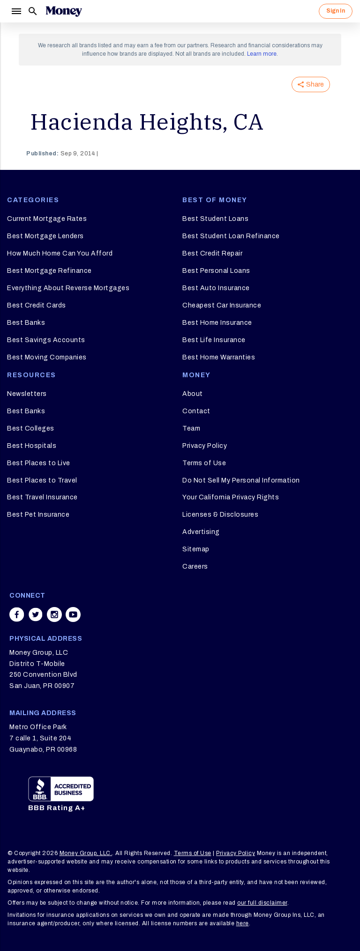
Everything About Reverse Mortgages (68, 288)
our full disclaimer (262, 903)
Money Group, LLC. (86, 853)
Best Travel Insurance (42, 497)
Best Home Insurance (217, 322)
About (192, 393)
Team (191, 428)
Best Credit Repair (212, 253)
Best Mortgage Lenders (45, 236)
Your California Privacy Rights (230, 497)
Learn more (262, 54)
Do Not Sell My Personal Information (241, 480)
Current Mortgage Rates (47, 218)
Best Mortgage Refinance (49, 270)
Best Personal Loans (216, 270)
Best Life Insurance (214, 340)
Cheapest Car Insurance (221, 305)
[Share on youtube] (73, 614)
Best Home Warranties (218, 357)
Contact (196, 411)
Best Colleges (30, 428)
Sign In (335, 10)
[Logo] (63, 11)
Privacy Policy (204, 445)
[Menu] (16, 11)
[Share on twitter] (35, 614)
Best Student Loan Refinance (231, 236)
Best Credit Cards (36, 305)
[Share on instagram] (54, 614)
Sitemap (196, 549)
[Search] (32, 11)
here (242, 923)
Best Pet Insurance (38, 514)
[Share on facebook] (16, 614)
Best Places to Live (38, 463)
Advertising (201, 531)
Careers (195, 566)
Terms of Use (204, 463)
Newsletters (27, 393)
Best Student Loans (215, 218)
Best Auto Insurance (216, 288)
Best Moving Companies (47, 357)
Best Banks (26, 322)
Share (311, 84)
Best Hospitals (31, 445)
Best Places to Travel (42, 480)
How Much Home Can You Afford (59, 253)
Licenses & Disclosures (220, 514)
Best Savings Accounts (46, 340)
